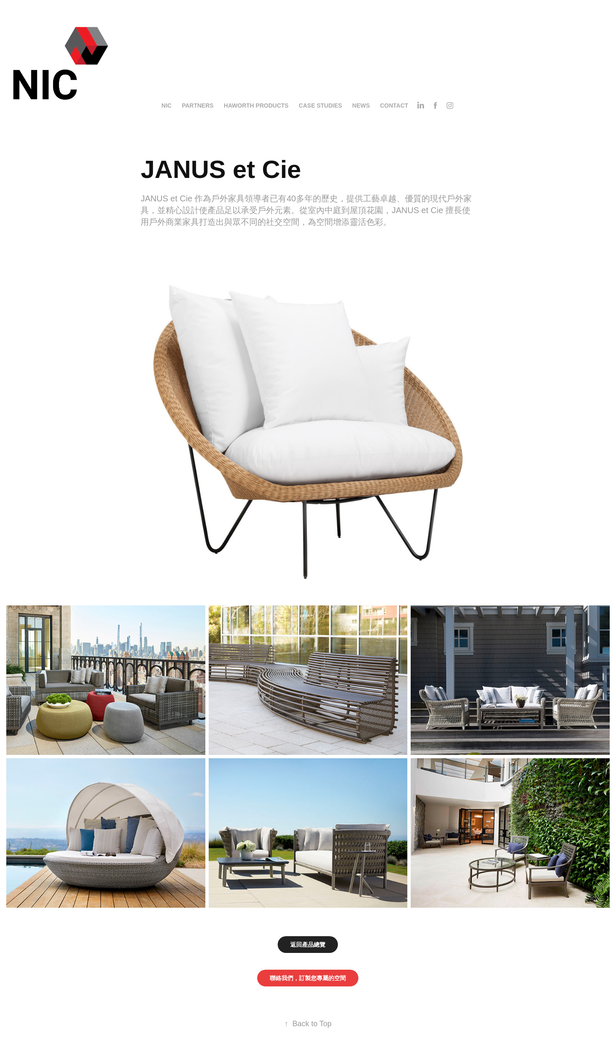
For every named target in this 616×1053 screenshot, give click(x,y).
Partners (198, 105)
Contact (394, 105)
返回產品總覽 (307, 944)
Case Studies (320, 105)
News (361, 105)
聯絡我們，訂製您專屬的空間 (308, 978)
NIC (166, 105)
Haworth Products (256, 105)
